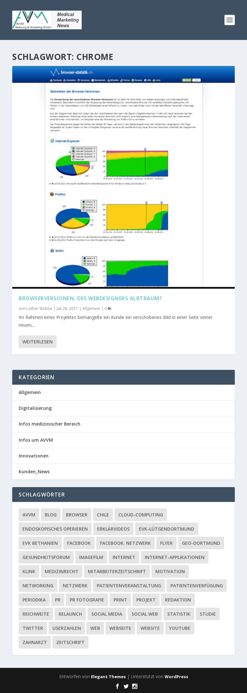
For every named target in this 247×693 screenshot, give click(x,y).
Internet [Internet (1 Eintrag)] (124, 557)
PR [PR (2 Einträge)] (57, 600)
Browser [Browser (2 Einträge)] (76, 515)
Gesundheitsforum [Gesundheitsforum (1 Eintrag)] (46, 557)
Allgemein (91, 308)
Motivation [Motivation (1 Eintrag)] (170, 571)
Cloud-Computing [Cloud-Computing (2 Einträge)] (140, 515)
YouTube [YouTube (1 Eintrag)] (179, 628)
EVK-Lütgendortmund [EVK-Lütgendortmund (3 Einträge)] (166, 529)
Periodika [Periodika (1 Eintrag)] (34, 600)
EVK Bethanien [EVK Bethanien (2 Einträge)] (40, 543)
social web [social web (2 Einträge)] (145, 614)
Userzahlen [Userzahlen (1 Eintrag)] (66, 628)
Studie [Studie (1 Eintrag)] (208, 614)
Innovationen (34, 456)
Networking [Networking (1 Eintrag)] (38, 585)
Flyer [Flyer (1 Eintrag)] (166, 543)
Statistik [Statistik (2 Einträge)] (178, 614)
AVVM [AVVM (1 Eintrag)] (29, 515)
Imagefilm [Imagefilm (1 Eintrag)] (91, 557)
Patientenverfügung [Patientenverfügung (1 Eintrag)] (196, 585)
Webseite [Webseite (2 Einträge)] (120, 628)
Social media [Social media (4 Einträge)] (106, 614)
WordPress (176, 676)
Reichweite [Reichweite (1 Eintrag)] (36, 614)
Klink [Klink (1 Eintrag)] (29, 571)
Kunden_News (34, 471)
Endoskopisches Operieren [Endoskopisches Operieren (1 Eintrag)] (55, 529)
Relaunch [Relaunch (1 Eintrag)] (70, 614)
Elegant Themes (108, 676)
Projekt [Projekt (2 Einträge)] (146, 600)
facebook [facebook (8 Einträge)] (79, 543)
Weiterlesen (38, 341)
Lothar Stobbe (39, 308)
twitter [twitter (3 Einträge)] (33, 628)
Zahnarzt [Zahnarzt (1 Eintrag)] (35, 642)
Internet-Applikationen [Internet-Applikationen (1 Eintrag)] (175, 557)
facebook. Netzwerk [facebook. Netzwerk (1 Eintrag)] (125, 543)
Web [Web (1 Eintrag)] (95, 628)
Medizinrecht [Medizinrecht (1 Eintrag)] (61, 571)
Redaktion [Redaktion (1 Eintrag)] (178, 600)
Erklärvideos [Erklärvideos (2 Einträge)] (113, 529)
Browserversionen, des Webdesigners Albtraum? (90, 298)
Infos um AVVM (36, 440)
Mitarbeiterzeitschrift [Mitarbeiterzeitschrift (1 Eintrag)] (117, 571)
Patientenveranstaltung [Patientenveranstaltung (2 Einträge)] (129, 585)
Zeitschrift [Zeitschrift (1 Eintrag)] (70, 642)
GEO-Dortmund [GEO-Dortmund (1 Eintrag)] (201, 543)
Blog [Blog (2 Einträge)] (51, 515)
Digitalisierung (35, 408)
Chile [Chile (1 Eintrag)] (103, 515)
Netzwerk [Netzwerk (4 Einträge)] (75, 585)
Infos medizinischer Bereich (49, 424)
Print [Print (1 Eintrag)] (120, 600)
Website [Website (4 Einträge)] (150, 628)
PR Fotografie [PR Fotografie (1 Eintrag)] (87, 600)
